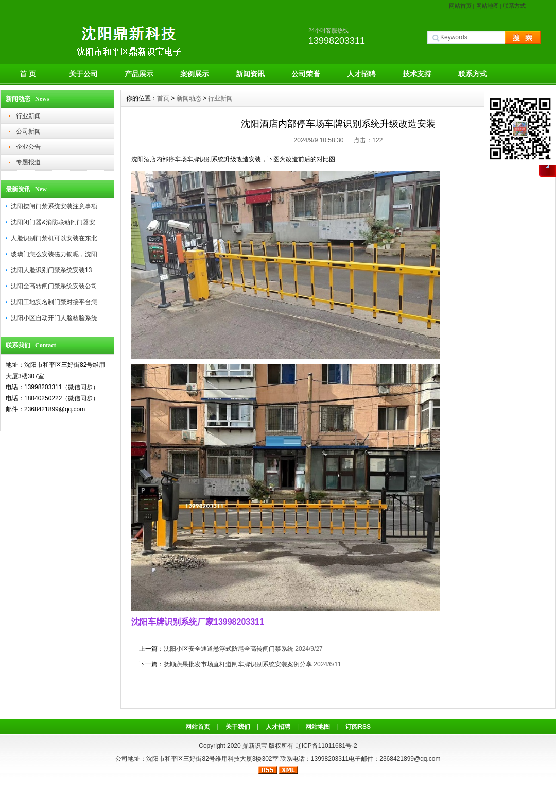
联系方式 (514, 6)
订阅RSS (358, 726)
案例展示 (194, 74)
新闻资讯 (250, 74)
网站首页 (460, 6)
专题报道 (28, 162)
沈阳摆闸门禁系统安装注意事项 (54, 206)
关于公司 (83, 74)
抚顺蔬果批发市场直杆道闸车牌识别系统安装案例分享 (238, 664)
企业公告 (28, 146)
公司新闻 (28, 131)
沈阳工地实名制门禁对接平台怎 (54, 302)
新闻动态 (189, 98)
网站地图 (487, 6)
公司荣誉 (305, 74)
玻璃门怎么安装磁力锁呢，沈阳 (54, 254)
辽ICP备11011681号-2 (326, 745)
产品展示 (139, 74)
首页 (163, 98)
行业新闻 (28, 116)
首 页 (28, 74)
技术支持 (417, 74)
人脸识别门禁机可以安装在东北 (54, 238)
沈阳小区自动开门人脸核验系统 (54, 318)
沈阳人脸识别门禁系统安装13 (51, 270)
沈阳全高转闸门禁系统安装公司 (54, 286)
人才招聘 (361, 74)
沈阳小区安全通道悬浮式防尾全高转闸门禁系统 (228, 648)
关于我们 (237, 726)
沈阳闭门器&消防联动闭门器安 (53, 222)
